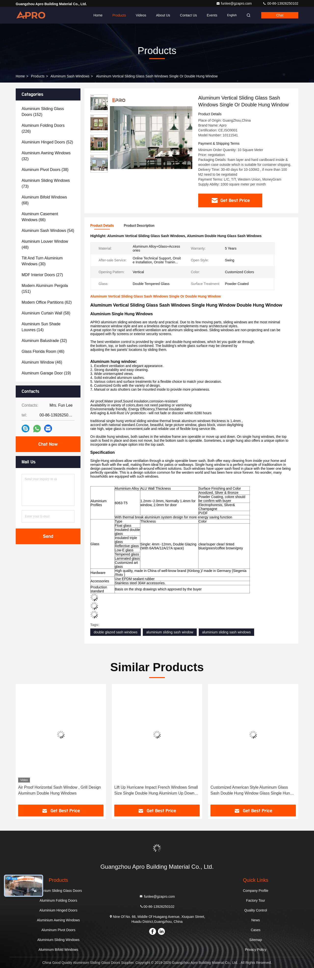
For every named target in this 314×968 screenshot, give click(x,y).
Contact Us (188, 15)
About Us (163, 15)
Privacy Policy (255, 950)
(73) (46, 183)
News (255, 920)
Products (119, 15)
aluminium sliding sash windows (226, 632)
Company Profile (255, 891)
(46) (43, 351)
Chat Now (48, 444)
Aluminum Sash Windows (70, 76)
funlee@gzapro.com (234, 3)
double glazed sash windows (115, 632)
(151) (45, 289)
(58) (46, 313)
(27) (42, 275)
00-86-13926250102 (280, 3)
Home (98, 15)
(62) (47, 302)
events (212, 15)
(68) (44, 200)
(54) (48, 230)
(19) (46, 373)
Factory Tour (255, 900)
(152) (43, 112)
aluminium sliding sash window (169, 632)
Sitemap (255, 940)
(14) (41, 327)
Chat (280, 15)
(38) (45, 170)
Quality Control (255, 910)
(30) (42, 261)
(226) (43, 128)
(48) (45, 244)
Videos (141, 15)
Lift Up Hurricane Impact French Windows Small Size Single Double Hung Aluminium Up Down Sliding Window (156, 790)
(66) (40, 217)
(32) (46, 156)
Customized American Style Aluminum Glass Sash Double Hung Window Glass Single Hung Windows (251, 790)
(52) (47, 142)
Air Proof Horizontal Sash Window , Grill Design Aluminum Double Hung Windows (59, 790)
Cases (256, 930)
